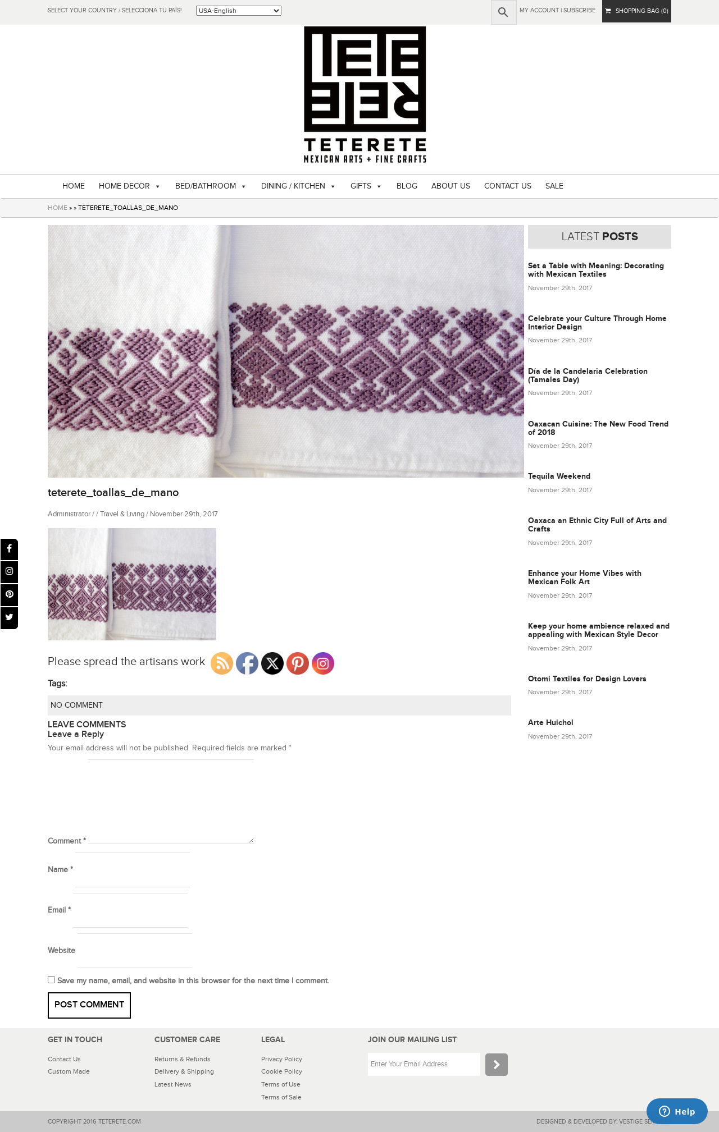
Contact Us (64, 1059)
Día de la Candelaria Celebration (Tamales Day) (588, 375)
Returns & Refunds (182, 1059)
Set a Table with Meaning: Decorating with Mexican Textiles (596, 270)
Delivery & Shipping (184, 1071)
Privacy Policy (281, 1059)
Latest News (173, 1084)
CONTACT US (507, 186)
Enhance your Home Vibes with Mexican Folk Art (584, 577)
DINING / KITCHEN (293, 186)
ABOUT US (450, 186)
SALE (554, 186)
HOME (73, 186)
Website (61, 950)
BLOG (407, 186)
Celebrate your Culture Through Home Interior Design (597, 323)
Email (59, 910)
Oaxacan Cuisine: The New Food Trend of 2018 (598, 428)
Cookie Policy (281, 1071)
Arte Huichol (551, 722)
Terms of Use (281, 1084)
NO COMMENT (77, 705)
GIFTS (361, 186)
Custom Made (69, 1071)
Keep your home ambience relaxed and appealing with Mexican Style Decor (599, 630)
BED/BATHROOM (205, 186)
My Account (539, 10)
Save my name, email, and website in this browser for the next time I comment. (193, 981)
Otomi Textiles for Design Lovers (587, 679)
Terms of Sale (281, 1097)
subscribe (579, 10)
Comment (67, 841)
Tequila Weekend (559, 476)
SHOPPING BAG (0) (636, 11)
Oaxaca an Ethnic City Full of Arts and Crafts (597, 525)
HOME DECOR (124, 186)
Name (60, 869)
